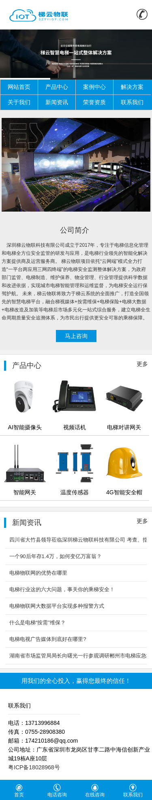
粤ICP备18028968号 (34, 767)
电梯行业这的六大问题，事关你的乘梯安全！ (62, 589)
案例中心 (94, 87)
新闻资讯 (56, 102)
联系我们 (132, 102)
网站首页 (19, 87)
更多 (142, 364)
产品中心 (56, 87)
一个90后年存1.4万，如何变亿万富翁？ (55, 556)
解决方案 (132, 87)
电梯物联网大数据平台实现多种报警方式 (56, 606)
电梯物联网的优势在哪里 (38, 573)
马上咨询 (76, 336)
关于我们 (19, 102)
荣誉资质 (94, 102)
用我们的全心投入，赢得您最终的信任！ (76, 680)
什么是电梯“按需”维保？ (37, 622)
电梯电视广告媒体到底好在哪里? (47, 639)
